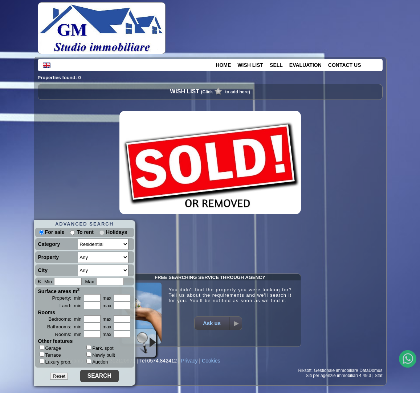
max (106, 298)
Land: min (71, 305)
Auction (97, 362)
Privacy (189, 361)
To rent (85, 232)
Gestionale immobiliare (336, 370)
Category (49, 244)
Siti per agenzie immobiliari (332, 375)
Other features (55, 341)
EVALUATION (305, 65)
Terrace (50, 355)
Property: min (67, 298)
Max (89, 281)
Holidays (116, 232)
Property (48, 257)
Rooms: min (68, 334)
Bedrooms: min (64, 319)
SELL (276, 65)
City (43, 270)
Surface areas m (59, 290)
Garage (50, 348)
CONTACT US (344, 65)
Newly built (100, 355)
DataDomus (370, 370)
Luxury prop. (56, 362)
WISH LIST (250, 65)
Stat (378, 375)
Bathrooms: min (64, 326)
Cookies (211, 361)
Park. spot (100, 348)
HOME (223, 65)
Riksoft (304, 370)
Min (48, 281)
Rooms (46, 312)
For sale (52, 232)
